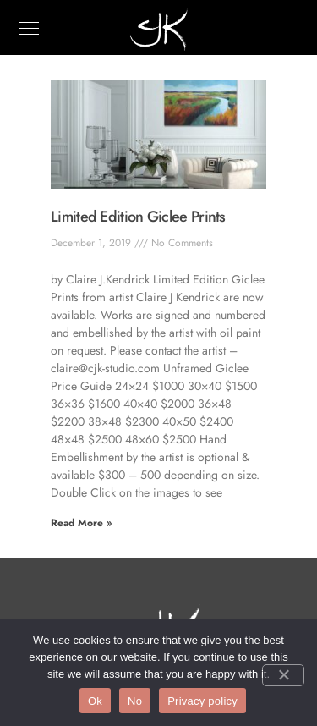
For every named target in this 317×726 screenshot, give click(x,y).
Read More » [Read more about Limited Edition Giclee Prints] (81, 523)
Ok (95, 701)
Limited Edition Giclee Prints (138, 217)
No (135, 701)
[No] (283, 675)
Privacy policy (202, 701)
